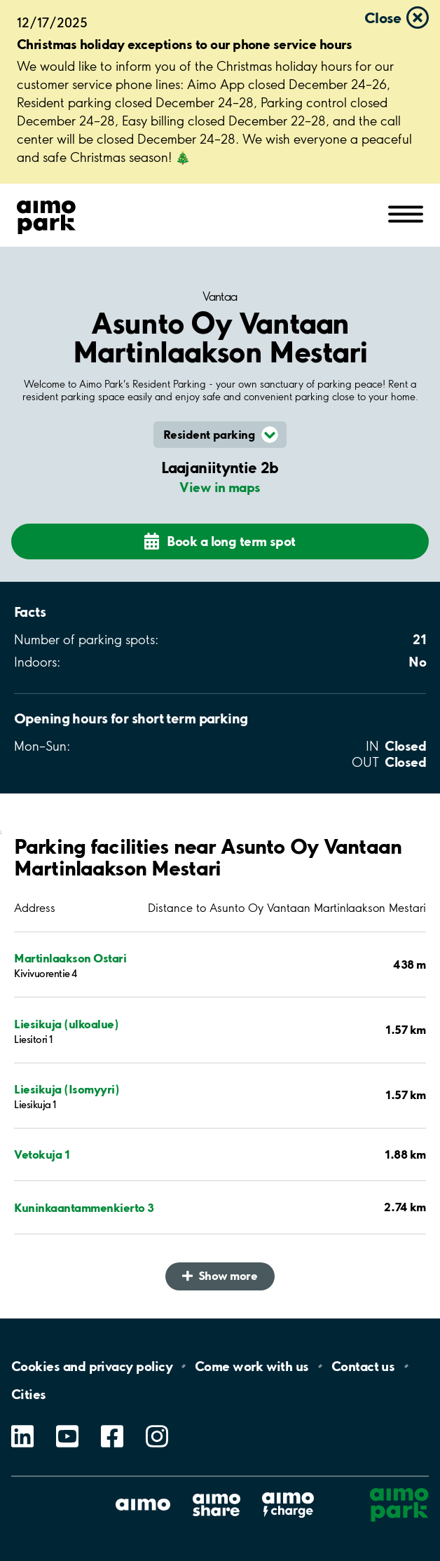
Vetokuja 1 (41, 1154)
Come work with (252, 1366)
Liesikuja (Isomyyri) (66, 1089)
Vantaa (220, 296)
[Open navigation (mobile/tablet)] (405, 213)
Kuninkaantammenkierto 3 (84, 1207)
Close (382, 17)
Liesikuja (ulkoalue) (66, 1023)
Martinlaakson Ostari (70, 957)
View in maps (220, 487)
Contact (363, 1366)
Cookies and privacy (91, 1366)
